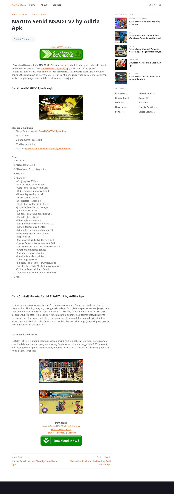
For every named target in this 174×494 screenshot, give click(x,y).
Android (132, 18)
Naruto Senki (133, 60)
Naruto (144, 18)
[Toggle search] (159, 4)
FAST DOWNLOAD (61, 46)
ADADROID (19, 5)
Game (138, 18)
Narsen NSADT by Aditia (54, 68)
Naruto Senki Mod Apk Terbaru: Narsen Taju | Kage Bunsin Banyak (145, 50)
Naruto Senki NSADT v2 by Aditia (48, 131)
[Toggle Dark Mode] (155, 5)
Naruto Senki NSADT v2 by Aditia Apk (61, 426)
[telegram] (149, 5)
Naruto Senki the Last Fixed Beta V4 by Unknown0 (144, 77)
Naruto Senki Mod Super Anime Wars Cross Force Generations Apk (145, 36)
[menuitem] (32, 5)
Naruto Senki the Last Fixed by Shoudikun (47, 148)
